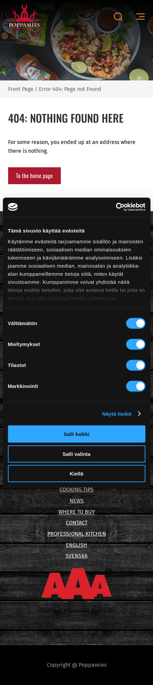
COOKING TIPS (76, 489)
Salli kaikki (76, 434)
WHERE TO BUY (76, 512)
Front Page (20, 89)
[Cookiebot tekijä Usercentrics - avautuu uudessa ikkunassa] (115, 206)
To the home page (34, 176)
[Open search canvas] (118, 16)
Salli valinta (76, 454)
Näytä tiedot (117, 413)
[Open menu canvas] (140, 16)
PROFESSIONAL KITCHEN (76, 534)
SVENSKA (76, 556)
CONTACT (76, 522)
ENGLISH (76, 545)
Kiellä (76, 473)
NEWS (77, 500)
